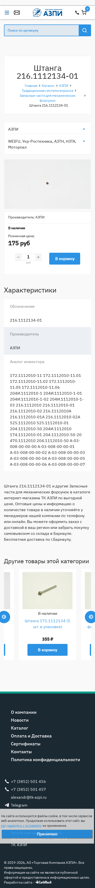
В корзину (64, 258)
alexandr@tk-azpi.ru (17, 13)
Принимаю (47, 833)
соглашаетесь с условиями (21, 826)
